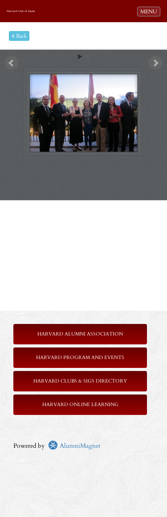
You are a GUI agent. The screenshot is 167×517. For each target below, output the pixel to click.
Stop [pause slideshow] (87, 56)
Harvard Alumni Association (80, 334)
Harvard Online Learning (80, 404)
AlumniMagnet (74, 446)
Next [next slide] (155, 63)
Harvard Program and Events (80, 357)
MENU (150, 11)
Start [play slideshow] (80, 56)
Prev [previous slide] (11, 63)
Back (19, 35)
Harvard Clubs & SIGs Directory (80, 381)
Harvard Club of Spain (21, 11)
